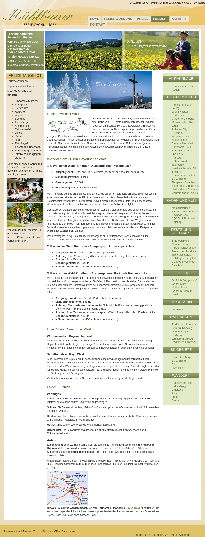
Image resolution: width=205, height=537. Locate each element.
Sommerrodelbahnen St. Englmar (184, 177)
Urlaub (72, 531)
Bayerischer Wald (51, 531)
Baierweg (177, 389)
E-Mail (173, 534)
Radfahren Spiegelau (184, 324)
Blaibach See (180, 214)
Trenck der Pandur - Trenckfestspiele (184, 253)
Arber (175, 364)
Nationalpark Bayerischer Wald (182, 141)
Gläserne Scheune (183, 118)
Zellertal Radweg (182, 328)
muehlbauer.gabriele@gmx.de (25, 64)
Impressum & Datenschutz (151, 534)
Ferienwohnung (118, 18)
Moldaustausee (181, 208)
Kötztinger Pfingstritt (184, 258)
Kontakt (97, 24)
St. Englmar (179, 360)
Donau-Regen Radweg (180, 333)
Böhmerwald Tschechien (179, 163)
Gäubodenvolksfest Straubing (183, 263)
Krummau (177, 132)
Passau (176, 157)
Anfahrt (179, 18)
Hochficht (177, 367)
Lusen (175, 396)
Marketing (37, 531)
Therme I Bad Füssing (185, 211)
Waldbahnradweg (182, 338)
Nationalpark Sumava (185, 189)
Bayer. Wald (133, 507)
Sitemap (184, 534)
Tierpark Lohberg (182, 136)
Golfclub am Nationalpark (179, 285)
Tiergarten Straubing (184, 182)
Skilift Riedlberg (181, 357)
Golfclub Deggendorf (184, 280)
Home (94, 18)
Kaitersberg (179, 386)
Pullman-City (179, 129)
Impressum (178, 309)
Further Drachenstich (184, 247)
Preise (143, 18)
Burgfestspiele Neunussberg (180, 242)
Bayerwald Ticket (182, 146)
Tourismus (28, 531)
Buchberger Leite (182, 382)
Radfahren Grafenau (184, 342)
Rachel (176, 400)
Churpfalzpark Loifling (185, 192)
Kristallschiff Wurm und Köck (183, 152)
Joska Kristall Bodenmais (180, 113)
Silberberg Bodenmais (185, 185)
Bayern (65, 531)
